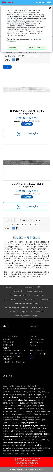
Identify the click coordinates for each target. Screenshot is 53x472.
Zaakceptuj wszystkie (36, 48)
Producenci (9, 342)
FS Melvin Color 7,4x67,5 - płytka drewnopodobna (27, 185)
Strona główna (11, 336)
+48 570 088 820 (37, 350)
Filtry (7, 67)
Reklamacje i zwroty (13, 356)
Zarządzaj (12, 48)
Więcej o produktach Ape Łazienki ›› (26, 469)
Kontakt (7, 348)
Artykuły (7, 359)
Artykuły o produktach (14, 362)
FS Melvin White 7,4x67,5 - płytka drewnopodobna (27, 112)
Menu (10, 2)
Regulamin (8, 345)
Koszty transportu (12, 353)
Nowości (7, 339)
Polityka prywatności (14, 350)
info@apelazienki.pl (38, 353)
